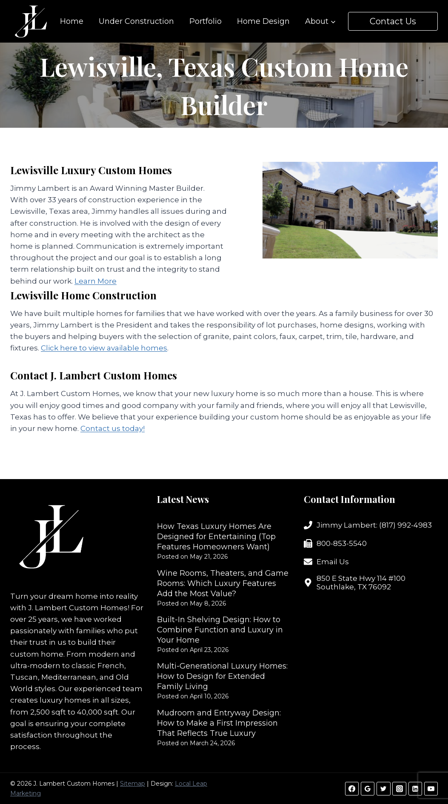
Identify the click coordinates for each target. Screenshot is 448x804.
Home (71, 21)
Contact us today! (112, 428)
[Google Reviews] (367, 788)
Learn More (95, 281)
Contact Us (393, 21)
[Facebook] (352, 788)
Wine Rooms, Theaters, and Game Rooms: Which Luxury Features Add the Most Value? (222, 583)
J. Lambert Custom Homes (78, 607)
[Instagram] (399, 788)
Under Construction (136, 21)
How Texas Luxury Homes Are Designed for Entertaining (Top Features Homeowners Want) (216, 536)
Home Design (263, 21)
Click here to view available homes (104, 348)
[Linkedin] (415, 788)
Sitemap (132, 783)
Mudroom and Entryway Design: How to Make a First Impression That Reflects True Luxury (219, 723)
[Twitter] (383, 788)
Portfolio (205, 21)
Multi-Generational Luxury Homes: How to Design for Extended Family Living (222, 676)
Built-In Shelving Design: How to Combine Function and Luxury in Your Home (220, 630)
